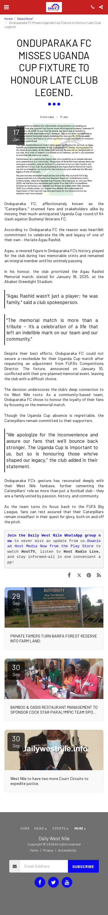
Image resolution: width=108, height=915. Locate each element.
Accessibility (67, 850)
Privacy (48, 850)
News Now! (25, 18)
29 (16, 598)
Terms (34, 850)
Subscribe (83, 866)
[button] (6, 6)
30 (16, 670)
